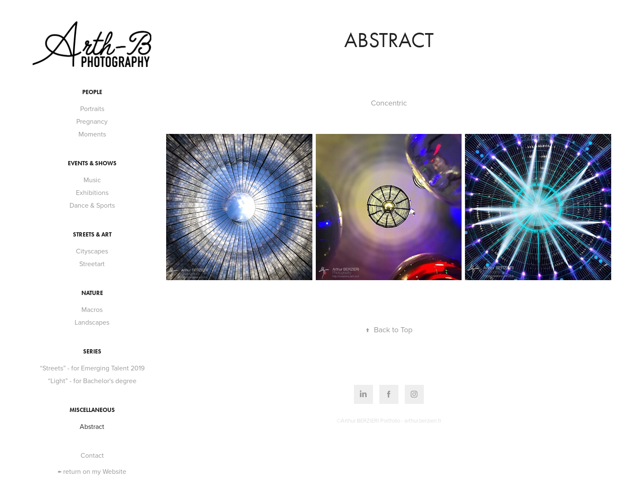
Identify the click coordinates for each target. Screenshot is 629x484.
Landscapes (92, 322)
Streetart (92, 263)
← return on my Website (92, 471)
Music (92, 179)
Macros (92, 309)
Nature (92, 293)
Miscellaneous (92, 410)
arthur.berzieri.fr (422, 420)
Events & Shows (92, 163)
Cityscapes (92, 251)
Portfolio (390, 420)
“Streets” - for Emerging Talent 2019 (92, 368)
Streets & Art (92, 234)
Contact (92, 455)
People (92, 92)
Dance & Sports (92, 205)
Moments (92, 134)
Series (92, 351)
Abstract (92, 426)
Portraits (92, 108)
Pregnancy (92, 121)
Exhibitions (92, 192)
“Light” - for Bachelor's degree (92, 380)
